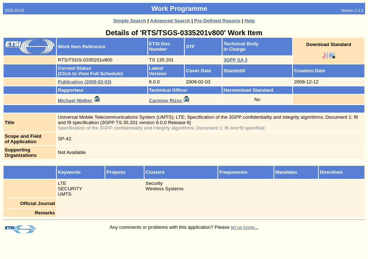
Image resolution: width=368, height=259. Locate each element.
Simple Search (129, 20)
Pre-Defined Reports (217, 20)
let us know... (244, 227)
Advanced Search (170, 20)
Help (249, 20)
